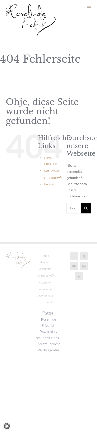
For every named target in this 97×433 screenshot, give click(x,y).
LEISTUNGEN (52, 170)
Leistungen (45, 268)
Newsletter (45, 282)
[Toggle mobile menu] (89, 6)
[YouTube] (74, 266)
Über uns (45, 262)
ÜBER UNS (50, 164)
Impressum (45, 289)
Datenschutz (45, 295)
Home (48, 157)
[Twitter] (84, 256)
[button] (7, 426)
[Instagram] (84, 266)
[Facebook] (74, 256)
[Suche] (86, 208)
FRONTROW (53, 178)
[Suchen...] (74, 208)
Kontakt (49, 184)
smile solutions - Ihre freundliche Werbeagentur (48, 344)
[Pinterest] (79, 276)
